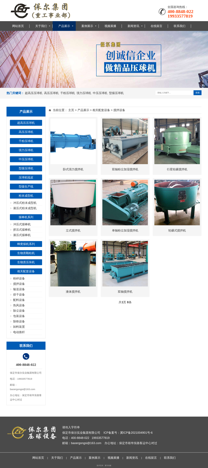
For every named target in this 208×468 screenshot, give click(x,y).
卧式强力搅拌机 (73, 169)
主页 (71, 110)
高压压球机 (51, 93)
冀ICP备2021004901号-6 (136, 432)
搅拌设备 (19, 283)
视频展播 (110, 26)
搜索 (197, 92)
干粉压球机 (67, 93)
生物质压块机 (26, 262)
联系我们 (179, 26)
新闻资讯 (133, 26)
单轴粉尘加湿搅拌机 (125, 230)
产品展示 (64, 26)
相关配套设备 (26, 271)
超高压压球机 (33, 93)
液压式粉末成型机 (25, 208)
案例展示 (87, 26)
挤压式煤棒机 (22, 229)
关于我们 (41, 26)
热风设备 (19, 305)
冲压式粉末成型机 (25, 202)
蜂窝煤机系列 (26, 244)
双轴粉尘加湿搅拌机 (125, 169)
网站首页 (18, 26)
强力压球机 (84, 93)
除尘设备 (19, 310)
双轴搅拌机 (125, 291)
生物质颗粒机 (26, 253)
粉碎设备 (19, 278)
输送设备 (19, 289)
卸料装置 (19, 326)
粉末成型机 (26, 195)
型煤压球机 (116, 93)
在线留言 (156, 26)
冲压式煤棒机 (22, 224)
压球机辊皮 (26, 177)
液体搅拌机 (73, 291)
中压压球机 (100, 93)
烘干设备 (19, 294)
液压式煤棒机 (22, 235)
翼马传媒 (108, 465)
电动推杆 (19, 332)
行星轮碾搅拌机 (177, 169)
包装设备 (19, 316)
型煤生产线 (26, 186)
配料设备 (19, 300)
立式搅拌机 (73, 230)
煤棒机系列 (26, 217)
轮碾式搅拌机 (177, 230)
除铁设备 (19, 321)
